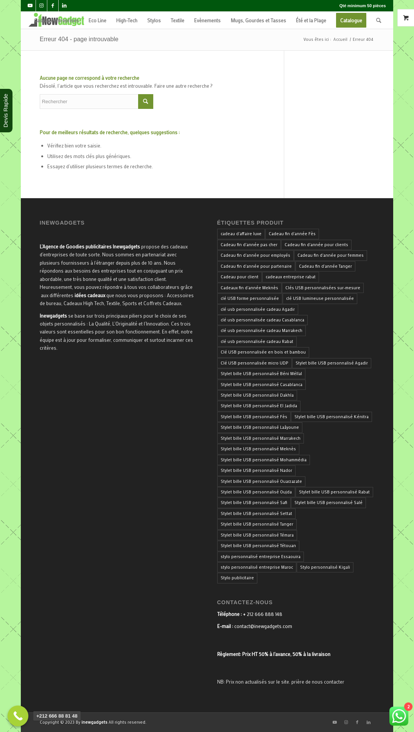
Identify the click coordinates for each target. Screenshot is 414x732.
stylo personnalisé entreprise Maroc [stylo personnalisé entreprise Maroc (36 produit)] (257, 567)
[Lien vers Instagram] (41, 5)
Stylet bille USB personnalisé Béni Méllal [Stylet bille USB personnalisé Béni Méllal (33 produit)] (261, 373)
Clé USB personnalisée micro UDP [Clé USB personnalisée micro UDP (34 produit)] (254, 363)
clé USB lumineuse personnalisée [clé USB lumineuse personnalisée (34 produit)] (320, 298)
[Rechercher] (378, 20)
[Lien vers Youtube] (30, 5)
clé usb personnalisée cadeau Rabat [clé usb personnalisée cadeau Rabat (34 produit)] (257, 341)
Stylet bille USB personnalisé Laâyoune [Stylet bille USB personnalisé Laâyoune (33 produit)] (260, 427)
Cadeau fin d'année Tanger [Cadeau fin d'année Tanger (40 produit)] (325, 266)
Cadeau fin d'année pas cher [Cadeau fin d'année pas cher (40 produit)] (249, 244)
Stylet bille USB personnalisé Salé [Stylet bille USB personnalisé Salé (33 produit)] (328, 502)
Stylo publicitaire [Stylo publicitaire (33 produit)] (237, 577)
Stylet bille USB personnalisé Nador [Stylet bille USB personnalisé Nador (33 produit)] (256, 470)
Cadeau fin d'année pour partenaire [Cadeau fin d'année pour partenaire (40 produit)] (256, 266)
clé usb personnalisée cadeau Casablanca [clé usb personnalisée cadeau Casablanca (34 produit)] (262, 320)
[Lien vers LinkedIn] (64, 5)
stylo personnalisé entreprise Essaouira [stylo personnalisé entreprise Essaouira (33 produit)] (260, 556)
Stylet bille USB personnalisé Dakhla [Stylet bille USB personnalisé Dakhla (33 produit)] (257, 395)
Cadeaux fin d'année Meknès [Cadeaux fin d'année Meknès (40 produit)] (249, 287)
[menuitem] (56, 20)
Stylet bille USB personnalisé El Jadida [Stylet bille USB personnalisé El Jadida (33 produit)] (259, 405)
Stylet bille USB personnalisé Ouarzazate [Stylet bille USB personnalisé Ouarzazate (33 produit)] (261, 481)
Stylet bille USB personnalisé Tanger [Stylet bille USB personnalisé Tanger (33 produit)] (257, 524)
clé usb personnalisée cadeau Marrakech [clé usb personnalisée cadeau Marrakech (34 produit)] (261, 330)
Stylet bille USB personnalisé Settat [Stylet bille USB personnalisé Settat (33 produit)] (256, 513)
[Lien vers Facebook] (52, 5)
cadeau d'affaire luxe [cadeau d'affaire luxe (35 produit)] (241, 233)
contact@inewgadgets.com (263, 626)
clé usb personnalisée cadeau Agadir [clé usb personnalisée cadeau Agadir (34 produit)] (258, 309)
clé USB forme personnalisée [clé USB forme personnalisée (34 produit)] (250, 298)
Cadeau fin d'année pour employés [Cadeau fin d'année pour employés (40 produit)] (255, 255)
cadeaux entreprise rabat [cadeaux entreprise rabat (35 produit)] (291, 276)
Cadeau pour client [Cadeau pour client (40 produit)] (239, 276)
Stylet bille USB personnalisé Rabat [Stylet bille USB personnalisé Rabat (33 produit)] (334, 492)
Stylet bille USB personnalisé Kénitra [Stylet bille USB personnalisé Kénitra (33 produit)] (331, 416)
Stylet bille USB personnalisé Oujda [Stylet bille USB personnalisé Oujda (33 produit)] (256, 492)
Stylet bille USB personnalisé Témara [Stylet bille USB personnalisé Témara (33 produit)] (257, 535)
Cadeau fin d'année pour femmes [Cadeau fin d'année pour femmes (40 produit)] (330, 255)
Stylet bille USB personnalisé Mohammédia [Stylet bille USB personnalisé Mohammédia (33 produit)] (264, 459)
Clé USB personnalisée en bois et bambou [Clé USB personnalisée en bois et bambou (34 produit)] (263, 352)
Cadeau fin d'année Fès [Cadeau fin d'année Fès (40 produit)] (292, 233)
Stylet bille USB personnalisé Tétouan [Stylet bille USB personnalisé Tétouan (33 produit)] (258, 545)
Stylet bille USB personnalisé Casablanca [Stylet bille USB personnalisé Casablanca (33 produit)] (261, 384)
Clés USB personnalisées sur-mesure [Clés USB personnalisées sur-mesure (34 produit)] (322, 287)
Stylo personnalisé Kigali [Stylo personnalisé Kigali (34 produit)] (325, 567)
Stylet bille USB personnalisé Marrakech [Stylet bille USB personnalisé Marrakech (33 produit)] (260, 438)
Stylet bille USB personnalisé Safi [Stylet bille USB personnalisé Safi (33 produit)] (254, 502)
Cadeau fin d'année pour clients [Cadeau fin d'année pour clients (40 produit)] (316, 244)
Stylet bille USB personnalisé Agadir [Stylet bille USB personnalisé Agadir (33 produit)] (332, 363)
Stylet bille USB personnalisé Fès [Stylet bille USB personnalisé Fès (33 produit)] (254, 416)
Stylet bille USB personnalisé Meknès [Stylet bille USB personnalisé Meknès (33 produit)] (258, 448)
